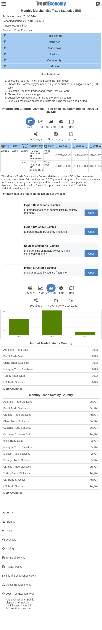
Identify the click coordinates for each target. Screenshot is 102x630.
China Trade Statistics (50, 365)
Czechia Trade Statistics (50, 429)
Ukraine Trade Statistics (50, 468)
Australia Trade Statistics (50, 403)
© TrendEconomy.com (18, 610)
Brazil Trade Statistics (50, 410)
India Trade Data (50, 442)
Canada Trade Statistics (50, 416)
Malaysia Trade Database (50, 371)
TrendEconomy (23, 30)
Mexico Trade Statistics (50, 455)
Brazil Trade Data (50, 358)
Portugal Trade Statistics (50, 462)
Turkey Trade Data (50, 378)
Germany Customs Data (50, 436)
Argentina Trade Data (50, 352)
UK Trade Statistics (50, 481)
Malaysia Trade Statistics (50, 449)
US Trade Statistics (50, 384)
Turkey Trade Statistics (50, 475)
